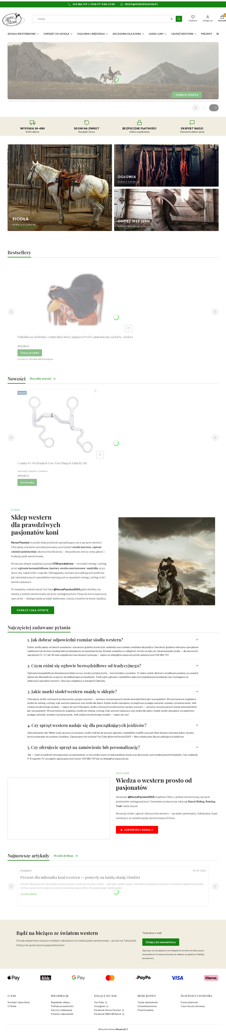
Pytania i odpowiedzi (62, 1013)
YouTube (99, 1002)
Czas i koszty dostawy (193, 1006)
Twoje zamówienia (148, 1002)
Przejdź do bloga (66, 855)
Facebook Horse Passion (108, 1009)
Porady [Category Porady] (26, 870)
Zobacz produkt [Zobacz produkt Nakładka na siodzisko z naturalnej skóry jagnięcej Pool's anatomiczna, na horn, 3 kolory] (29, 352)
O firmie (12, 1006)
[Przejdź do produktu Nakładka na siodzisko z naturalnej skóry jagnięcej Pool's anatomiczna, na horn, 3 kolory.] (75, 298)
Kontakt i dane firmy (19, 1002)
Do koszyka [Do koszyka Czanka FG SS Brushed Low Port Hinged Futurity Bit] (27, 482)
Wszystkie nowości (43, 378)
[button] (179, 19)
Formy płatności (189, 1002)
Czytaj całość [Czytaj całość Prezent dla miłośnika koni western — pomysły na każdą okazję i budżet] (28, 893)
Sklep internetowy (111, 1029)
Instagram (100, 1006)
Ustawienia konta (147, 1006)
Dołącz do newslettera (161, 942)
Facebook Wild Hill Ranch (108, 1013)
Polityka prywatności (62, 1006)
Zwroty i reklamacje (61, 1009)
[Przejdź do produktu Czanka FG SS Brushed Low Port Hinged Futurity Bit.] (61, 424)
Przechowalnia (145, 1009)
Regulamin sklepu (60, 1002)
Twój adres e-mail (151, 932)
